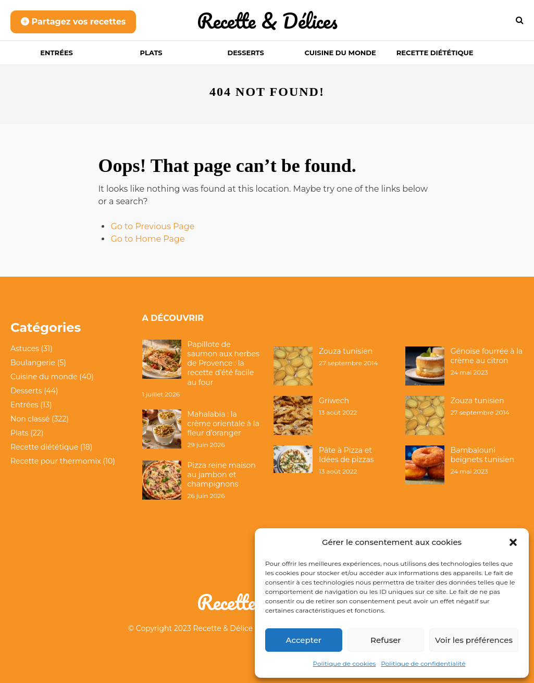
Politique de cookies (344, 663)
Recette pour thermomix (55, 461)
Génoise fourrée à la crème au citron (487, 355)
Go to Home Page (147, 239)
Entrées (56, 52)
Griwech (334, 400)
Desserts (245, 52)
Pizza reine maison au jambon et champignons (222, 475)
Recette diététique (435, 52)
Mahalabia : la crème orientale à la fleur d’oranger (223, 423)
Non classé (29, 419)
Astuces (24, 348)
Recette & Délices (267, 20)
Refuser (385, 640)
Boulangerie (32, 362)
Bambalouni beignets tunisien (482, 454)
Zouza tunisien (345, 351)
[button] (513, 542)
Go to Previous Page (152, 226)
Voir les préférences (474, 640)
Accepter (303, 640)
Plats (151, 52)
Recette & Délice (223, 628)
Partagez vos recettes (73, 22)
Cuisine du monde (340, 52)
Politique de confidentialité (423, 663)
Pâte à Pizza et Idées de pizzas (346, 454)
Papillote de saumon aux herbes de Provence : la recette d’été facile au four (223, 363)
